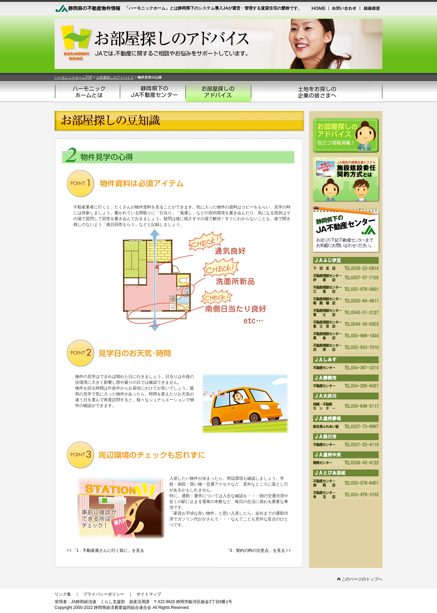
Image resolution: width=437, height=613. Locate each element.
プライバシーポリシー (103, 594)
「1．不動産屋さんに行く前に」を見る (105, 550)
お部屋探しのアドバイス (115, 77)
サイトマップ (149, 594)
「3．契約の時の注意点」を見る (258, 550)
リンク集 (63, 594)
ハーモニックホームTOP (73, 77)
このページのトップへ (359, 579)
